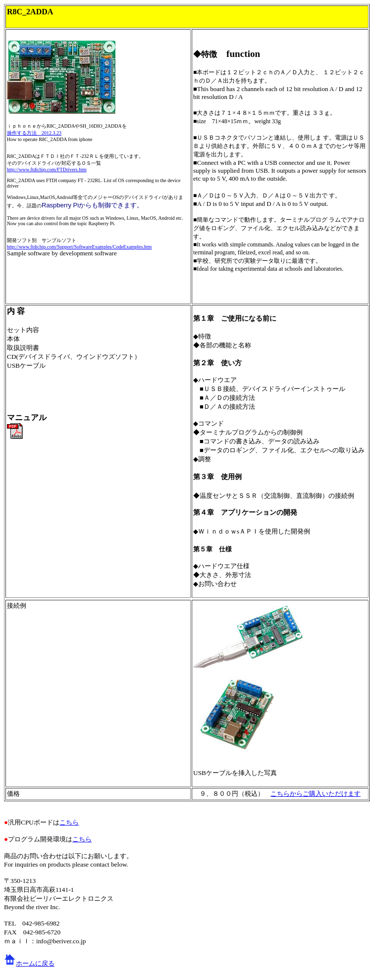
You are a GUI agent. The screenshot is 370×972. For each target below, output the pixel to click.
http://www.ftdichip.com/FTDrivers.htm (47, 169)
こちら (69, 822)
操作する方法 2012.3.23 (34, 133)
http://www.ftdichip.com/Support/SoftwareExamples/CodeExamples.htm (79, 246)
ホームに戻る (35, 963)
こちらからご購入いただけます (315, 793)
